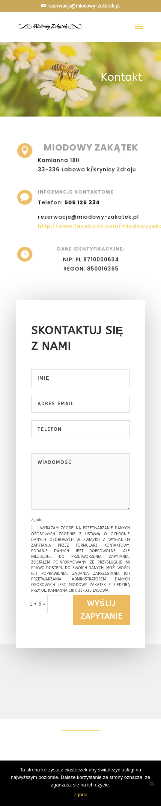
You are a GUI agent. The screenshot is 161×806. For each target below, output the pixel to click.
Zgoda (80, 794)
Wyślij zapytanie (101, 610)
